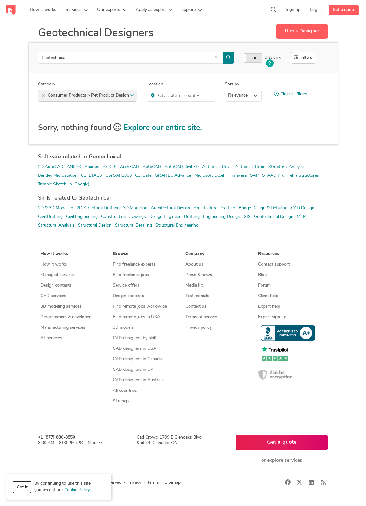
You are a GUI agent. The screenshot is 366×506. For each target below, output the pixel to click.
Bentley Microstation (58, 175)
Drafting (192, 216)
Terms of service (201, 317)
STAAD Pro (273, 175)
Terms (153, 482)
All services (51, 338)
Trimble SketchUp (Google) (63, 184)
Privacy (134, 482)
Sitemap (121, 401)
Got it (22, 487)
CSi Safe (143, 175)
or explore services (281, 460)
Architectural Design (170, 208)
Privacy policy (198, 327)
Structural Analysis (56, 225)
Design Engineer (165, 216)
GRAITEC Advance (173, 175)
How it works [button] (54, 254)
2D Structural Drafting (98, 208)
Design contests (56, 285)
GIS (247, 216)
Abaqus (91, 167)
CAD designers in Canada (137, 359)
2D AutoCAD (50, 167)
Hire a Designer (302, 31)
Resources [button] (268, 254)
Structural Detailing (133, 225)
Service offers (126, 285)
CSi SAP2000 (118, 175)
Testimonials (197, 296)
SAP (254, 175)
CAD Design (302, 208)
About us (194, 264)
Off (254, 58)
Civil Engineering (82, 216)
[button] (76, 10)
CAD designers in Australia (138, 380)
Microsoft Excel (209, 175)
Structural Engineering (176, 225)
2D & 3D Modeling (55, 208)
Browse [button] (120, 254)
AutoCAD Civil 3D (181, 167)
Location (155, 84)
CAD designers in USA (134, 348)
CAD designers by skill (134, 338)
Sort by (232, 84)
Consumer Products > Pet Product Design (91, 95)
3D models (123, 327)
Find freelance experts (134, 264)
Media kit (194, 285)
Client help (268, 296)
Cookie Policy (77, 490)
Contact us (195, 306)
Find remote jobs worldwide (140, 306)
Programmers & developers (66, 317)
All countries (125, 390)
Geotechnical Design (273, 216)
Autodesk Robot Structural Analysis (270, 167)
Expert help (269, 306)
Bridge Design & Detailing (263, 208)
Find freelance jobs (131, 275)
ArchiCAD (129, 167)
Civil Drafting (50, 216)
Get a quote (344, 9)
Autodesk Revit (217, 167)
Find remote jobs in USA (136, 317)
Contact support (274, 264)
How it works (53, 264)
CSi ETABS (91, 175)
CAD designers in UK (133, 369)
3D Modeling (135, 208)
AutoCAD (152, 167)
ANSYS (74, 167)
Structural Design (95, 225)
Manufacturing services (62, 327)
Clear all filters (290, 94)
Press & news (198, 275)
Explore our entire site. (162, 128)
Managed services (57, 275)
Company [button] (194, 254)
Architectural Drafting (214, 208)
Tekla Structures (303, 175)
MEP (301, 216)
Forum (264, 285)
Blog (262, 275)
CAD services (53, 296)
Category (46, 84)
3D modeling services (61, 306)
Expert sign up (272, 317)
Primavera (237, 175)
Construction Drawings (123, 216)
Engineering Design (221, 216)
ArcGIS (110, 167)
